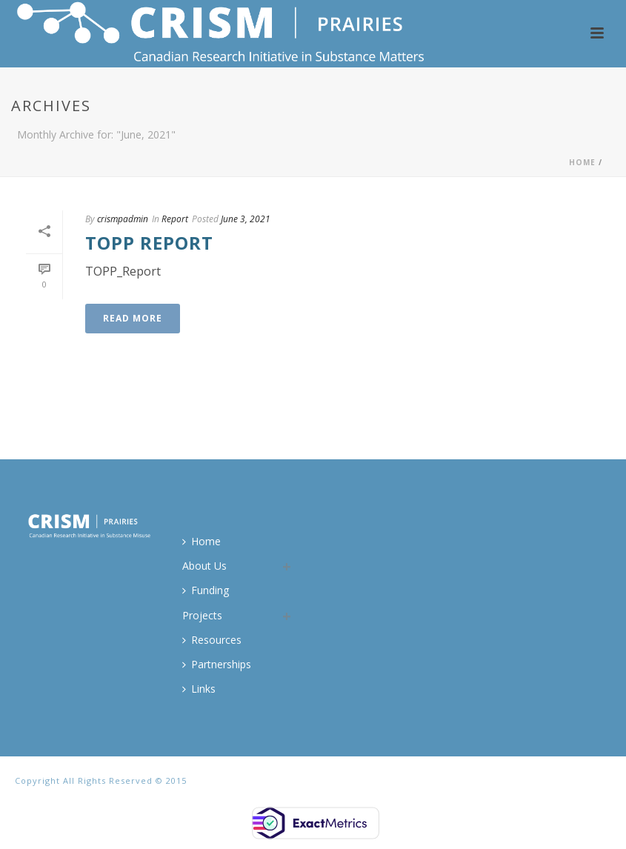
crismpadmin (122, 219)
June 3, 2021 (245, 219)
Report (175, 219)
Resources (212, 640)
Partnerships (216, 664)
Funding (205, 590)
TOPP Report (149, 242)
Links (199, 689)
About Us (204, 566)
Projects (202, 615)
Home (582, 162)
